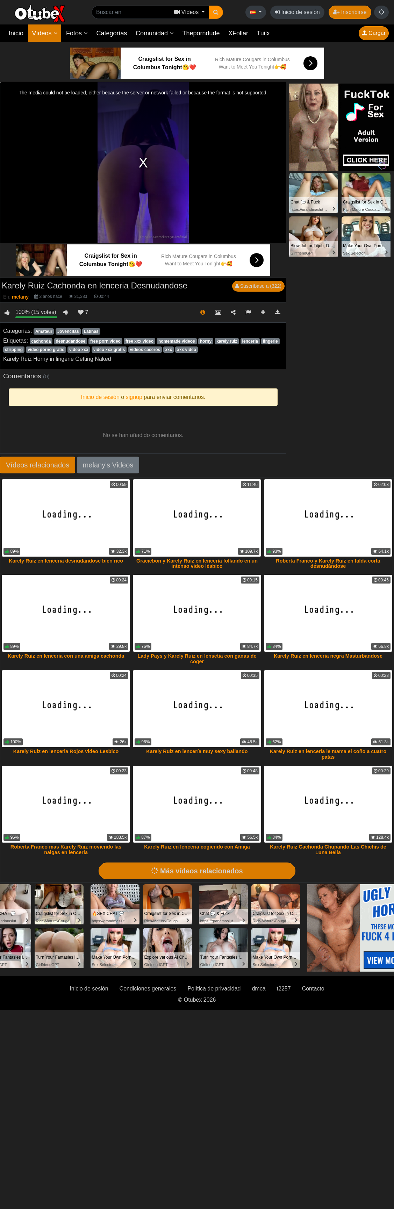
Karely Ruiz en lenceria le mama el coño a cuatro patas (328, 754)
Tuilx (263, 33)
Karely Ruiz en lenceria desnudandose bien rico (66, 561)
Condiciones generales (148, 989)
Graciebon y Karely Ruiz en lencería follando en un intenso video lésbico (197, 563)
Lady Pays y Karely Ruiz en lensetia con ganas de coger (197, 658)
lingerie (270, 341)
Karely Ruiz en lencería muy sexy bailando (197, 751)
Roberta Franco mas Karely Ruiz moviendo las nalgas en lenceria (66, 849)
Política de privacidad (214, 989)
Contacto (313, 989)
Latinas (91, 331)
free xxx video (139, 341)
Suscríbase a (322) (258, 286)
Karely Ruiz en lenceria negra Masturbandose (328, 656)
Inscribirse (349, 12)
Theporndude (201, 33)
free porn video (105, 341)
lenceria (250, 341)
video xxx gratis (109, 349)
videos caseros (145, 349)
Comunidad (155, 33)
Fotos (77, 33)
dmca (258, 989)
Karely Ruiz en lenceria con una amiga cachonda (66, 656)
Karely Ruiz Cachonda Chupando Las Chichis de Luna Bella (328, 849)
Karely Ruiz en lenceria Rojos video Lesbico (66, 751)
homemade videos (176, 341)
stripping (14, 349)
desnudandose (70, 341)
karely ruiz (226, 341)
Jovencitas (68, 331)
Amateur (43, 331)
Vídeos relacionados (37, 465)
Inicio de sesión (297, 12)
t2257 (284, 989)
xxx (168, 349)
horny (206, 341)
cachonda (41, 341)
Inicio (16, 33)
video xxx (78, 349)
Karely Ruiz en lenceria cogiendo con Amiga (197, 847)
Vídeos (44, 33)
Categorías (111, 33)
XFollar (238, 33)
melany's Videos (108, 465)
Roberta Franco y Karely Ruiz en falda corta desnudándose (328, 563)
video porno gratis (46, 349)
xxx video (186, 349)
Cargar (374, 33)
